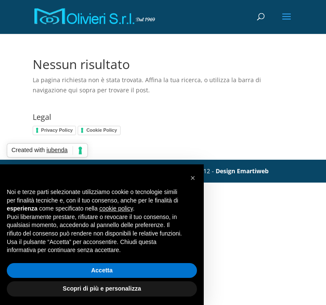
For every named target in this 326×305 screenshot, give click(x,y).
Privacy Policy (57, 130)
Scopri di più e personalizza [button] (102, 288)
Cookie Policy (101, 130)
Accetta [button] (102, 270)
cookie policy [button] (116, 208)
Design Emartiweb (242, 171)
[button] (193, 178)
